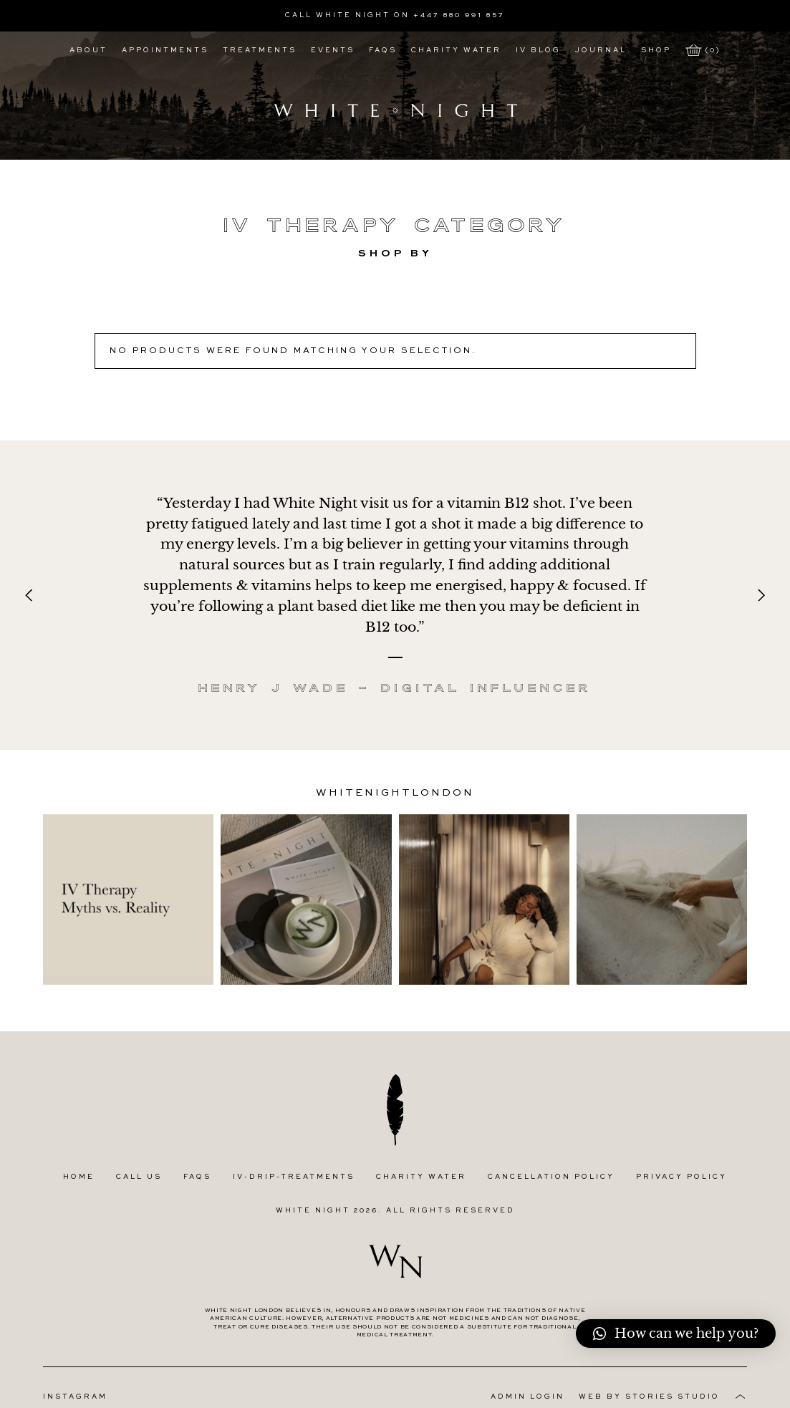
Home (79, 1176)
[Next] (760, 595)
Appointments (165, 50)
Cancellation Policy (551, 1176)
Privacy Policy (681, 1176)
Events (333, 50)
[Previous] (30, 595)
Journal (601, 50)
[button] (676, 1333)
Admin (527, 1396)
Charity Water (456, 50)
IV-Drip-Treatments (294, 1176)
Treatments (260, 50)
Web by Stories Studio (649, 1396)
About (88, 50)
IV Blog (538, 50)
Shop (656, 50)
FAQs (383, 50)
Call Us (139, 1176)
